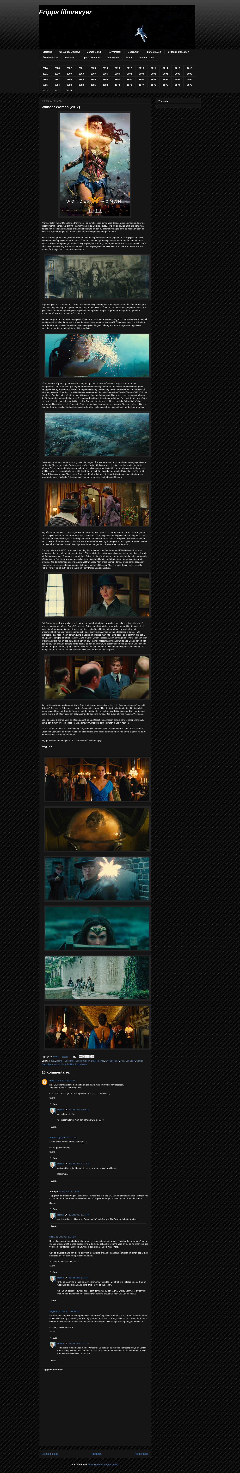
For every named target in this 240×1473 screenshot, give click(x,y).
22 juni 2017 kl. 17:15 (79, 1343)
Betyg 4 (60, 1061)
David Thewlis (97, 1061)
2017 (129, 68)
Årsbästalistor (50, 57)
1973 (189, 85)
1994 (93, 79)
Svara (52, 1098)
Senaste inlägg (50, 1453)
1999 (189, 73)
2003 (141, 73)
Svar (55, 1104)
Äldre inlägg (141, 1453)
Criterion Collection (178, 52)
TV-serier (70, 57)
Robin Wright (81, 1064)
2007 (93, 73)
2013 (177, 68)
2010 (57, 73)
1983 (69, 85)
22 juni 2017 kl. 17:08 (69, 1311)
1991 (129, 79)
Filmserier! (113, 57)
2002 (153, 73)
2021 (81, 68)
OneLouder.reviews (69, 52)
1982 (81, 85)
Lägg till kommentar (53, 1369)
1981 (93, 85)
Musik (129, 57)
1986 (189, 79)
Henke (60, 1109)
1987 (177, 79)
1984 (57, 85)
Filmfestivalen (153, 52)
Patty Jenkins (68, 1064)
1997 (57, 79)
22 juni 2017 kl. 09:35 (65, 1080)
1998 (45, 79)
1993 (105, 79)
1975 (165, 85)
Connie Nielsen (83, 1061)
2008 (81, 73)
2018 (117, 68)
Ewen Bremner (112, 1061)
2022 (69, 68)
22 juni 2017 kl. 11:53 (79, 1163)
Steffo (52, 1137)
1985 (45, 85)
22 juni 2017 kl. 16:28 (65, 1237)
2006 (105, 73)
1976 (153, 85)
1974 (177, 85)
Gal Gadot (130, 1061)
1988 (165, 79)
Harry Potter (114, 52)
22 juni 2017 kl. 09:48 (79, 1109)
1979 (117, 85)
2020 (93, 68)
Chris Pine (69, 1061)
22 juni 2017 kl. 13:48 (69, 1191)
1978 (129, 85)
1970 (69, 90)
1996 (69, 79)
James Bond (94, 52)
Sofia (52, 1237)
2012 (189, 68)
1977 (141, 85)
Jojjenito (53, 1311)
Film (122, 1061)
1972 (45, 90)
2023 (57, 68)
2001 (165, 73)
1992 (117, 79)
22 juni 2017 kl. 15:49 (79, 1215)
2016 (141, 68)
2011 (45, 73)
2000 (177, 73)
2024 (45, 68)
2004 (129, 73)
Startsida (47, 52)
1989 (153, 79)
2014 (165, 68)
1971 (57, 90)
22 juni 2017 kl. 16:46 (79, 1278)
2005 (117, 73)
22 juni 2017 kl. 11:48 (66, 1137)
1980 (105, 85)
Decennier (133, 52)
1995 (81, 79)
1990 (141, 79)
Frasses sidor (146, 57)
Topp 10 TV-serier (91, 57)
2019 (105, 68)
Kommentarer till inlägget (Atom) (103, 1464)
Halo (51, 1080)
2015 (153, 68)
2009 (69, 73)
